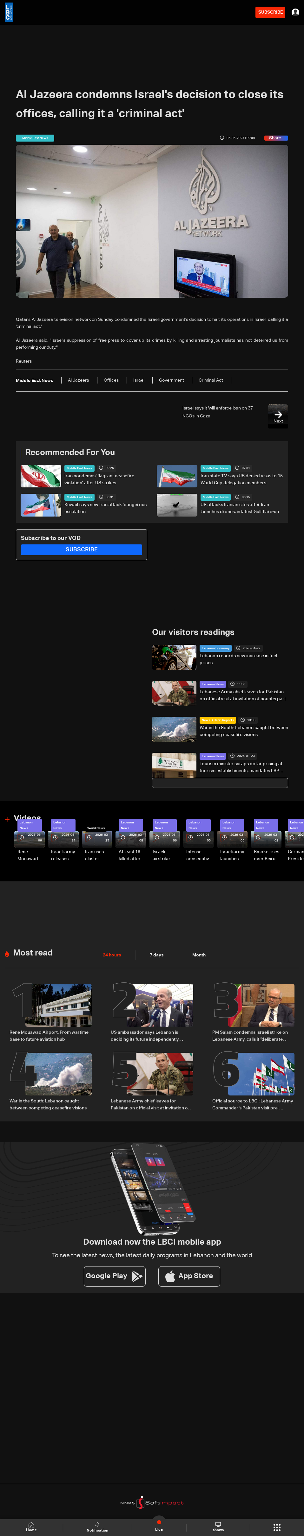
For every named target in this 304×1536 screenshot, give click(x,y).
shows (218, 1527)
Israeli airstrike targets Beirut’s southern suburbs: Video (162, 856)
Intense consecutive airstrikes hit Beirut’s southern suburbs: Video (199, 856)
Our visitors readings (193, 633)
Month (199, 955)
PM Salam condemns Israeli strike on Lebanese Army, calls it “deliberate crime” (250, 1036)
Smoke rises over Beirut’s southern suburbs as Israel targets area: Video (267, 856)
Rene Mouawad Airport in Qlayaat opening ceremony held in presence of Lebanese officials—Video (30, 856)
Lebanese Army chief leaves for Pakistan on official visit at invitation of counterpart (243, 695)
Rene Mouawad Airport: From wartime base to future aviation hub (49, 1036)
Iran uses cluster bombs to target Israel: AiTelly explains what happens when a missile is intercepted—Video (98, 856)
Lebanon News (213, 684)
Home (31, 1527)
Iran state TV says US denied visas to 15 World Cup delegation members (242, 479)
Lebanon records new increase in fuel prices (238, 659)
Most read (33, 953)
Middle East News (79, 468)
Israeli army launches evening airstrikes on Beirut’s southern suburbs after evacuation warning (233, 856)
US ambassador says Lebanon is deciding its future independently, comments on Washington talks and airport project (147, 1036)
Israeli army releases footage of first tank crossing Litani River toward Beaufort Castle (63, 856)
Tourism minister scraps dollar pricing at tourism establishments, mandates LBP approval (241, 768)
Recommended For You (70, 453)
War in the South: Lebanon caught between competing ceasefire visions (244, 731)
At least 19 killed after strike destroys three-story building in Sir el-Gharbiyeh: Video (130, 856)
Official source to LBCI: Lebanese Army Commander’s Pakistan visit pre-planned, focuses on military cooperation (252, 1105)
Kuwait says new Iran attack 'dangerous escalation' (105, 508)
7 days (157, 955)
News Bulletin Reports (218, 720)
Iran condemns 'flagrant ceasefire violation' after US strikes (99, 479)
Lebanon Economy (215, 648)
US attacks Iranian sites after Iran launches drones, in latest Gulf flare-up (240, 508)
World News (96, 828)
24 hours (112, 955)
